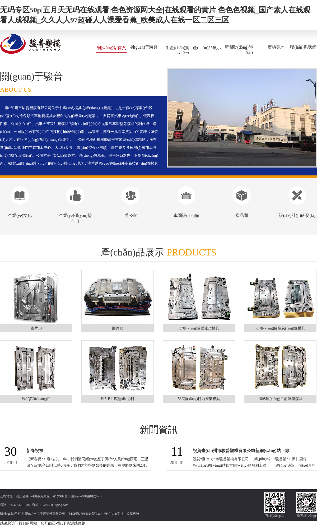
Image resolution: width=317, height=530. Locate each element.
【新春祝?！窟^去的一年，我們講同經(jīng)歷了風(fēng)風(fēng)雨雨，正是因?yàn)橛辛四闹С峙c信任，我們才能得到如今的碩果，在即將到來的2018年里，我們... (87, 465)
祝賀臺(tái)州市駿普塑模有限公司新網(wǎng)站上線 (241, 450)
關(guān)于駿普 (144, 47)
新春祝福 (34, 450)
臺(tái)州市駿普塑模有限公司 (45, 513)
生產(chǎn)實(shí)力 (177, 50)
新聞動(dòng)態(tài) (239, 50)
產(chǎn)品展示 (207, 47)
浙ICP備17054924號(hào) (84, 513)
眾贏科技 (133, 513)
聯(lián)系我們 (303, 47)
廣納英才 (276, 47)
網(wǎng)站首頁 (111, 47)
